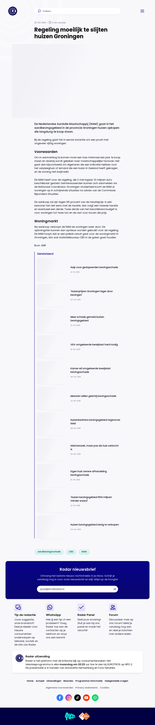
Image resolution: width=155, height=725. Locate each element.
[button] (142, 11)
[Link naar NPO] (84, 716)
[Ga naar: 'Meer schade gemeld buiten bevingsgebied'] (79, 321)
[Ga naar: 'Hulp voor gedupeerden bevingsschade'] (79, 269)
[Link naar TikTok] (77, 697)
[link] (49, 551)
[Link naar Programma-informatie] (88, 681)
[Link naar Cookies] (104, 687)
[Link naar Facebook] (60, 697)
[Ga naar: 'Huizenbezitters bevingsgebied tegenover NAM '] (79, 423)
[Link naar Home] (30, 681)
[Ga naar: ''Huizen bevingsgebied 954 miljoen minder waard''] (79, 501)
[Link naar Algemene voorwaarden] (59, 687)
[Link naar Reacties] (68, 681)
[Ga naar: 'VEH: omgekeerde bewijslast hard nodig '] (79, 346)
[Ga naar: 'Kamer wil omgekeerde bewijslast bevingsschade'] (79, 372)
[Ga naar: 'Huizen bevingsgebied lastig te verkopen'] (79, 526)
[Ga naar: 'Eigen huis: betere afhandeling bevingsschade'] (79, 475)
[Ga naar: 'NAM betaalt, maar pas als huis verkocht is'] (79, 449)
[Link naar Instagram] (68, 697)
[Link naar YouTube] (86, 697)
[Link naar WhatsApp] (95, 697)
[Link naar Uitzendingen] (53, 681)
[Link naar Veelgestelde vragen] (116, 681)
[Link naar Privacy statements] (86, 687)
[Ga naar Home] (12, 11)
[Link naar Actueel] (40, 681)
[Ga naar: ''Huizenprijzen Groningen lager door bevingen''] (79, 295)
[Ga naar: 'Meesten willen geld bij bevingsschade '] (79, 398)
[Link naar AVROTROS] (70, 716)
